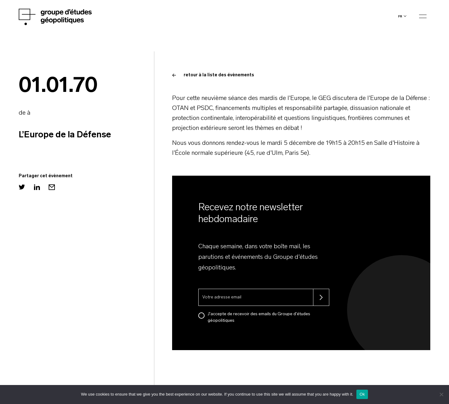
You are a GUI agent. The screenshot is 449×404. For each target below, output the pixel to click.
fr (400, 16)
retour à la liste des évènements (213, 75)
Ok (362, 394)
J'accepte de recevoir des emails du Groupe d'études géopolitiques (259, 317)
